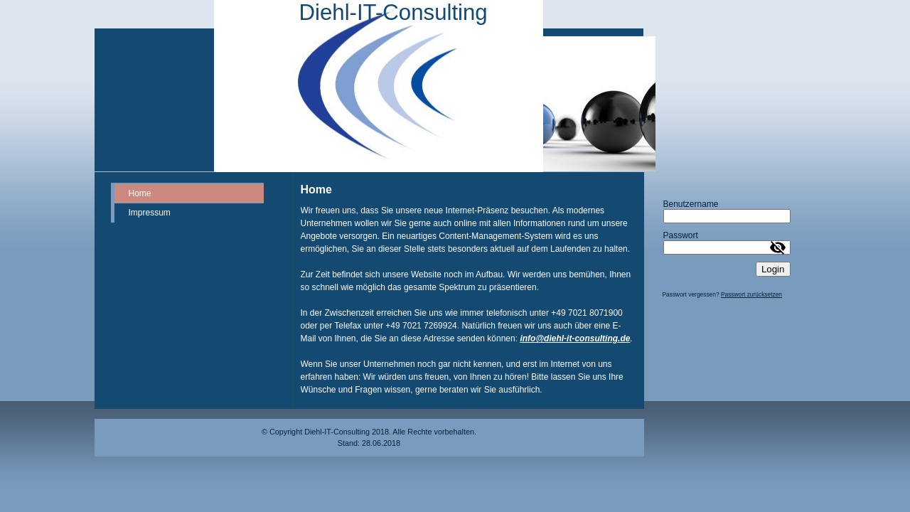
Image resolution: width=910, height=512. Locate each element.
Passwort (680, 235)
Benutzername (691, 204)
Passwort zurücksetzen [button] (751, 294)
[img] (379, 86)
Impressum (150, 213)
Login (773, 269)
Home (140, 193)
